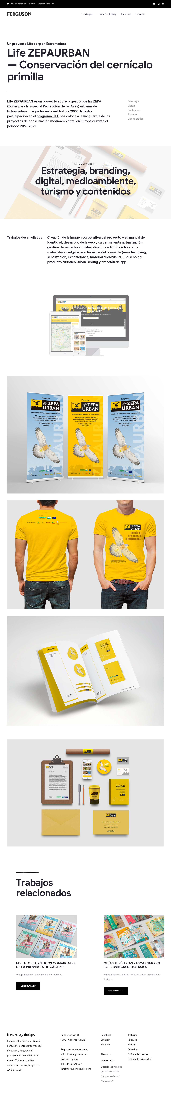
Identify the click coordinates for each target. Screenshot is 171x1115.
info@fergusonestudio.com (76, 1069)
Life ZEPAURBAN (20, 102)
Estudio (125, 14)
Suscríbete (107, 1067)
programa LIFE (48, 116)
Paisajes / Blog (105, 14)
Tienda (139, 14)
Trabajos (85, 14)
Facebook (106, 1035)
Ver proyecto (28, 986)
